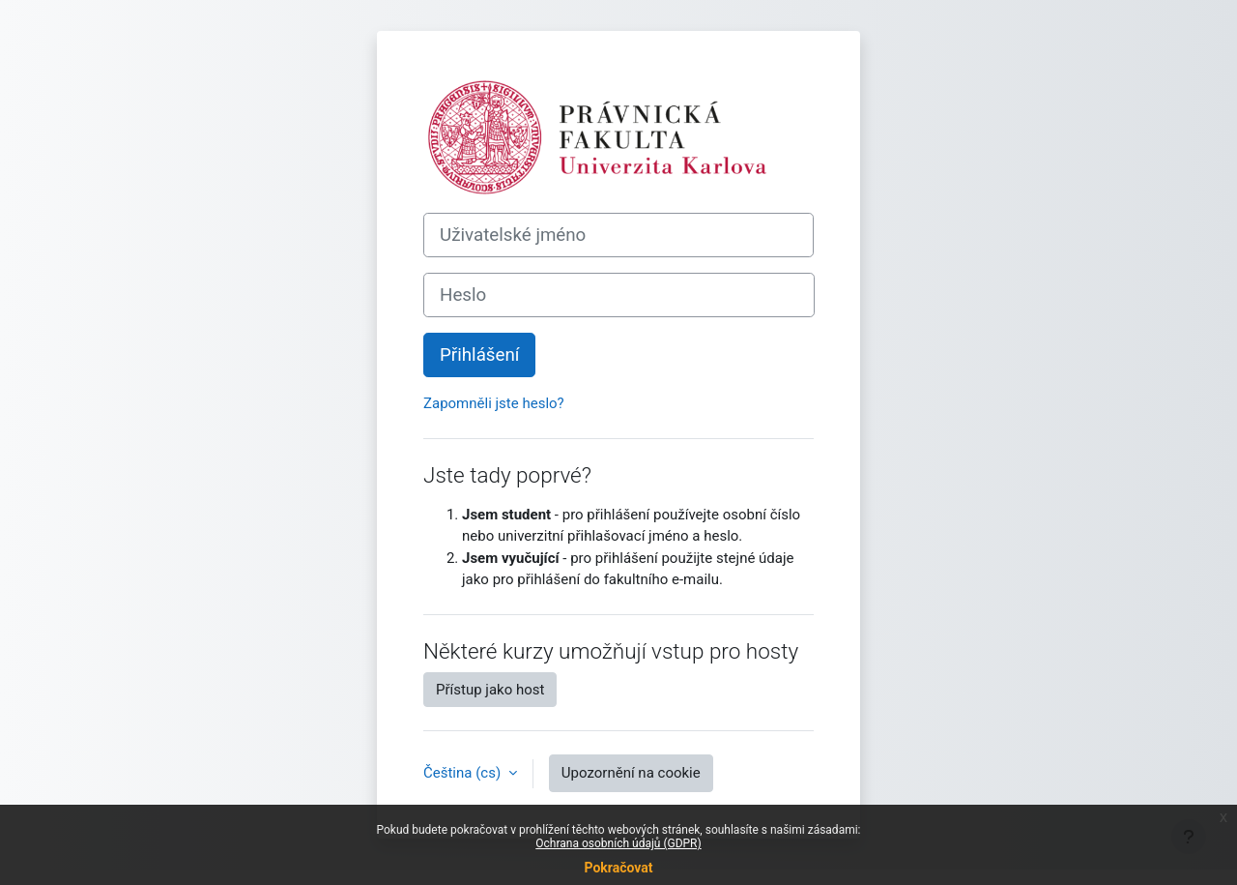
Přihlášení (479, 355)
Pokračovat (618, 867)
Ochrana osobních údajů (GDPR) (618, 843)
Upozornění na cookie (631, 773)
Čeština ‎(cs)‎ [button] (463, 773)
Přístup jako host (490, 689)
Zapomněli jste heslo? (493, 403)
